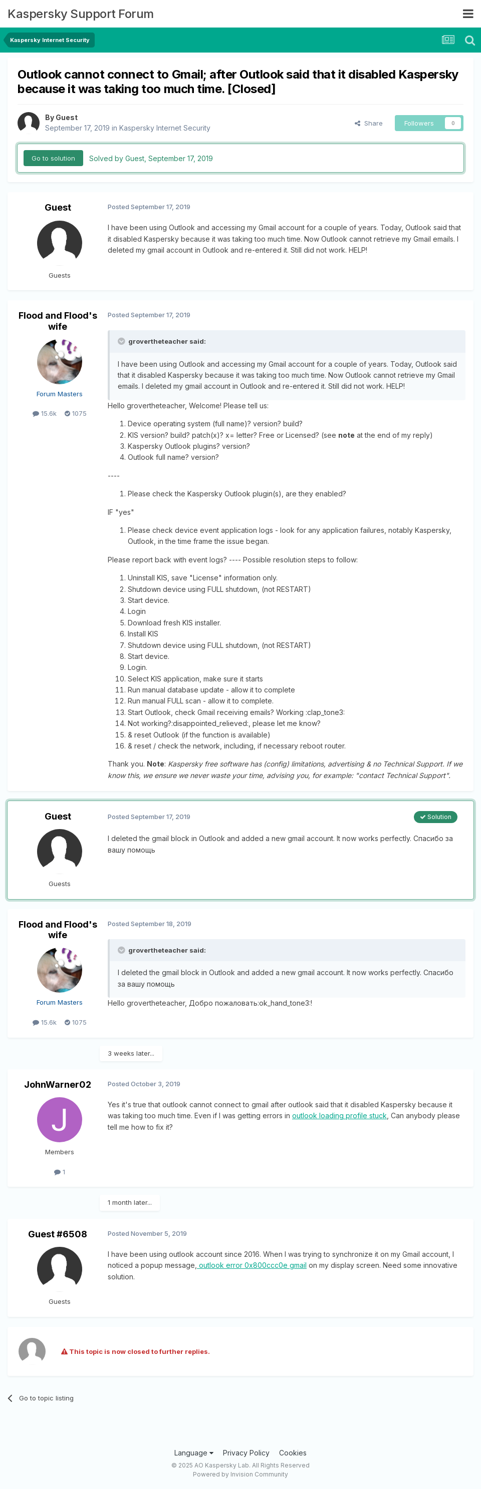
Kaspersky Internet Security (164, 128)
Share (369, 123)
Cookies (293, 1452)
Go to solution (53, 158)
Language (193, 1452)
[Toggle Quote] (122, 341)
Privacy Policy (246, 1452)
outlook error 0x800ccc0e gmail (252, 1265)
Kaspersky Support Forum (81, 14)
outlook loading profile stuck (339, 1115)
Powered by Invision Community (240, 1474)
